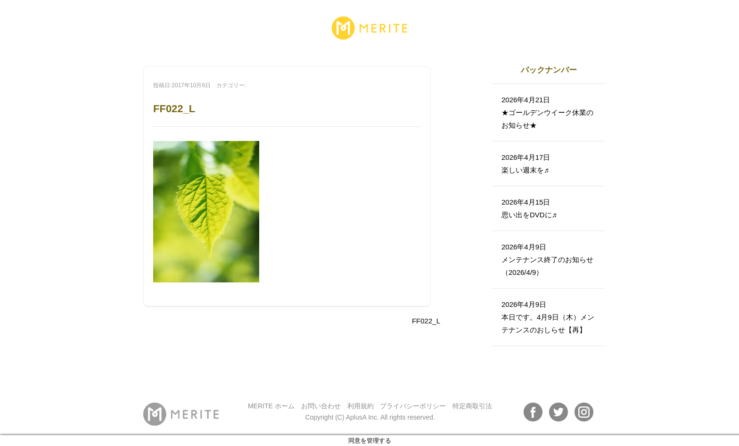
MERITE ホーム (271, 406)
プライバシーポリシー (413, 406)
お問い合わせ (321, 406)
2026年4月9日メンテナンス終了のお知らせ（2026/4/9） (547, 259)
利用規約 (360, 406)
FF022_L (426, 321)
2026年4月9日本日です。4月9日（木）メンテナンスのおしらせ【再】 (547, 317)
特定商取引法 (472, 406)
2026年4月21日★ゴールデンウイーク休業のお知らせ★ (547, 112)
